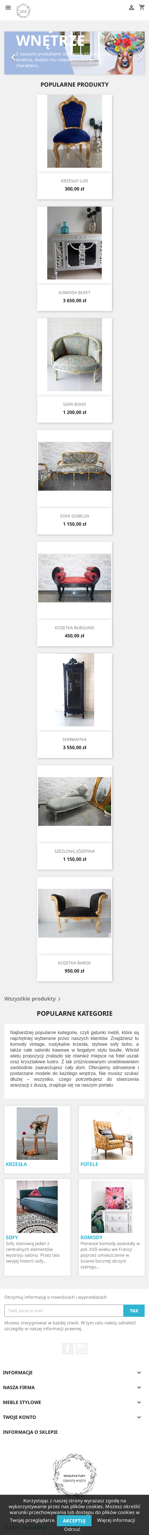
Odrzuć (72, 1529)
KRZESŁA (16, 1164)
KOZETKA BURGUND (74, 627)
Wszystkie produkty (33, 999)
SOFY (12, 1237)
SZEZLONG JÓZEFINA (75, 851)
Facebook (67, 1348)
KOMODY (91, 1237)
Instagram (81, 1348)
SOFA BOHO (74, 404)
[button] (14, 53)
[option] (74, 53)
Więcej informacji (116, 1520)
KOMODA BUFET (74, 292)
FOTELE (89, 1164)
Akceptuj (74, 1520)
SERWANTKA (74, 739)
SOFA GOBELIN (74, 516)
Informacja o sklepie (30, 1432)
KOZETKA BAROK (74, 963)
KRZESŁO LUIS (74, 180)
